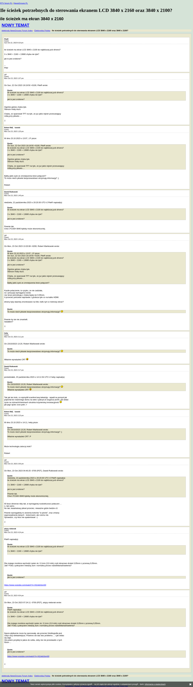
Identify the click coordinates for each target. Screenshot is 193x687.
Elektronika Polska (42, 30)
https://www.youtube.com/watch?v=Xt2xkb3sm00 (25, 585)
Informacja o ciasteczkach (155, 684)
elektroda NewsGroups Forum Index (17, 30)
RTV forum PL (6, 3)
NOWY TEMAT (15, 25)
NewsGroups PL (21, 3)
